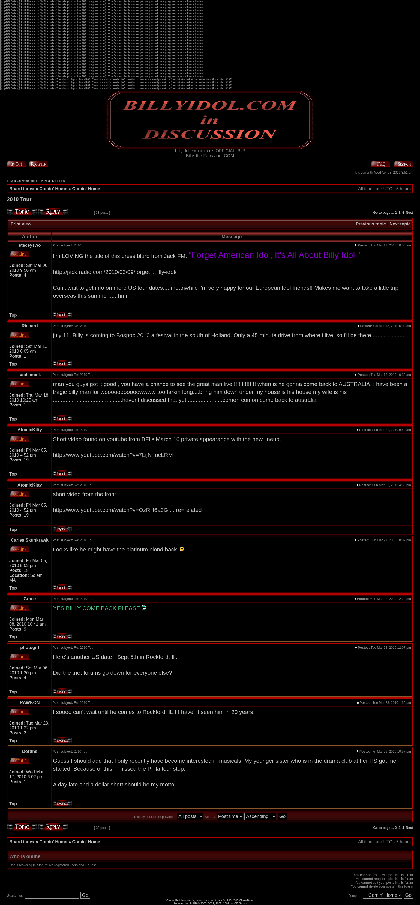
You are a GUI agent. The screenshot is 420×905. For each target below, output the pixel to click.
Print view (21, 224)
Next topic (399, 224)
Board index (21, 188)
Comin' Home (53, 188)
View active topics (53, 180)
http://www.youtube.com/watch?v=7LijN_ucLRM (113, 455)
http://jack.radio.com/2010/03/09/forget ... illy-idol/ (114, 272)
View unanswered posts (22, 180)
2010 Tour (19, 199)
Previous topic (371, 224)
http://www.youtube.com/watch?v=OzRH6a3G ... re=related (127, 510)
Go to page (382, 213)
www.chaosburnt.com (209, 900)
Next (409, 213)
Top (13, 315)
